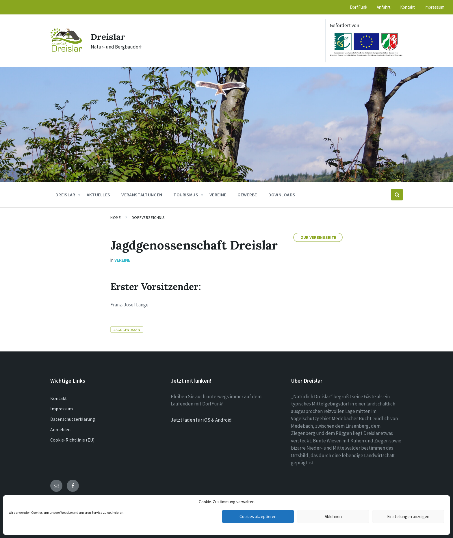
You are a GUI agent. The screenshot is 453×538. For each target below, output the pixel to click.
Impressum (61, 409)
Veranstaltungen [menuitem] (141, 195)
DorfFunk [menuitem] (358, 7)
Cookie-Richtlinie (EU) (72, 440)
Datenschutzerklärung (72, 419)
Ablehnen (333, 516)
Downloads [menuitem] (282, 195)
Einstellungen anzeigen (408, 516)
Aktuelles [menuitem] (98, 195)
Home (115, 217)
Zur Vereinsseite (318, 237)
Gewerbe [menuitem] (247, 195)
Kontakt (58, 398)
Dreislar (108, 36)
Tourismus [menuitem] (185, 195)
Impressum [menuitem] (434, 7)
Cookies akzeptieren (258, 516)
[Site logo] (66, 50)
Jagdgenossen (127, 329)
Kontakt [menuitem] (407, 7)
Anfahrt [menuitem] (384, 7)
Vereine (122, 260)
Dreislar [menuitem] (65, 195)
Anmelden (60, 429)
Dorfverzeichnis (148, 217)
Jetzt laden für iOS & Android (201, 420)
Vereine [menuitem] (217, 195)
